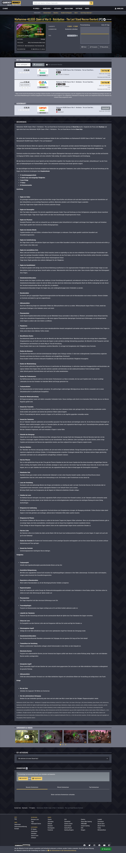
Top (94, 787)
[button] (84, 47)
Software (79, 8)
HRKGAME (84, 823)
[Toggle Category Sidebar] (5, 8)
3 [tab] (65, 744)
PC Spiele (32, 808)
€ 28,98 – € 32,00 (72, 26)
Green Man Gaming (86, 821)
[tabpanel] (26, 736)
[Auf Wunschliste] (104, 47)
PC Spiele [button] (36, 8)
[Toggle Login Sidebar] (119, 8)
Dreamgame (51, 828)
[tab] (63, 758)
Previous (18, 736)
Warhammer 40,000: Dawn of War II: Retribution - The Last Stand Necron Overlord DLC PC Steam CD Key (83, 70)
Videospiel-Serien (36, 823)
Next (108, 736)
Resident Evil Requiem (66, 13)
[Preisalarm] (94, 47)
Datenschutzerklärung (20, 826)
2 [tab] (63, 744)
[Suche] (61, 3)
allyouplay (50, 821)
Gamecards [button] (46, 8)
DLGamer (50, 826)
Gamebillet (67, 821)
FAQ (15, 819)
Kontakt (16, 828)
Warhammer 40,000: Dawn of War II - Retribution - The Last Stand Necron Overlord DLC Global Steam (82, 107)
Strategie (43, 39)
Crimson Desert (47, 13)
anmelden (23, 778)
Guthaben (33, 833)
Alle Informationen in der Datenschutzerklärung (62, 850)
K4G (82, 828)
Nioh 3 (76, 13)
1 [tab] (60, 744)
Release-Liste (35, 819)
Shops (87, 8)
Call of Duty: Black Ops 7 (86, 13)
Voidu (99, 828)
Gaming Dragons (69, 830)
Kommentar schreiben (71, 29)
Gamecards (34, 831)
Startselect (101, 821)
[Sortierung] (23, 64)
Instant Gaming (85, 826)
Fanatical (50, 830)
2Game (50, 819)
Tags (32, 821)
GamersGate (67, 826)
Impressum (17, 824)
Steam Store (101, 823)
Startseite (24, 808)
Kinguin (83, 830)
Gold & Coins (69, 8)
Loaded (100, 819)
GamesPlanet (68, 828)
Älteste (63, 787)
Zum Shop (105, 71)
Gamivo (83, 819)
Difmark (50, 823)
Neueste (32, 787)
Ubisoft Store (101, 826)
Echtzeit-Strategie (72, 35)
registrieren (36, 778)
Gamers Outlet (68, 823)
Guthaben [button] (57, 8)
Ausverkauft (105, 108)
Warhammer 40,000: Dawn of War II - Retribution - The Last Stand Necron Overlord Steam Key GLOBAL (82, 82)
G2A (65, 819)
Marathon (56, 13)
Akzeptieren (106, 849)
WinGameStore (102, 830)
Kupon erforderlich (24, 85)
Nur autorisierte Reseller (55, 64)
